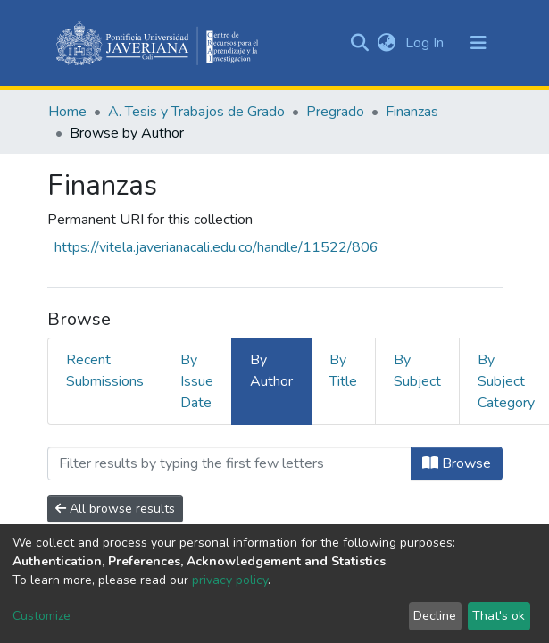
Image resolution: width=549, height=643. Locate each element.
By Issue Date (196, 381)
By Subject (417, 370)
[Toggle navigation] (478, 43)
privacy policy (230, 580)
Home (67, 111)
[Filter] (229, 463)
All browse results (115, 508)
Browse (456, 463)
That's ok (498, 615)
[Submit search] (360, 42)
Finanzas (412, 111)
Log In (426, 43)
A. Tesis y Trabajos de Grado (196, 111)
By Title (343, 370)
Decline (434, 615)
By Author (271, 370)
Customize (41, 615)
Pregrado (335, 111)
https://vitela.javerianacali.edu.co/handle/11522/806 (216, 247)
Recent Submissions (105, 370)
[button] (387, 43)
